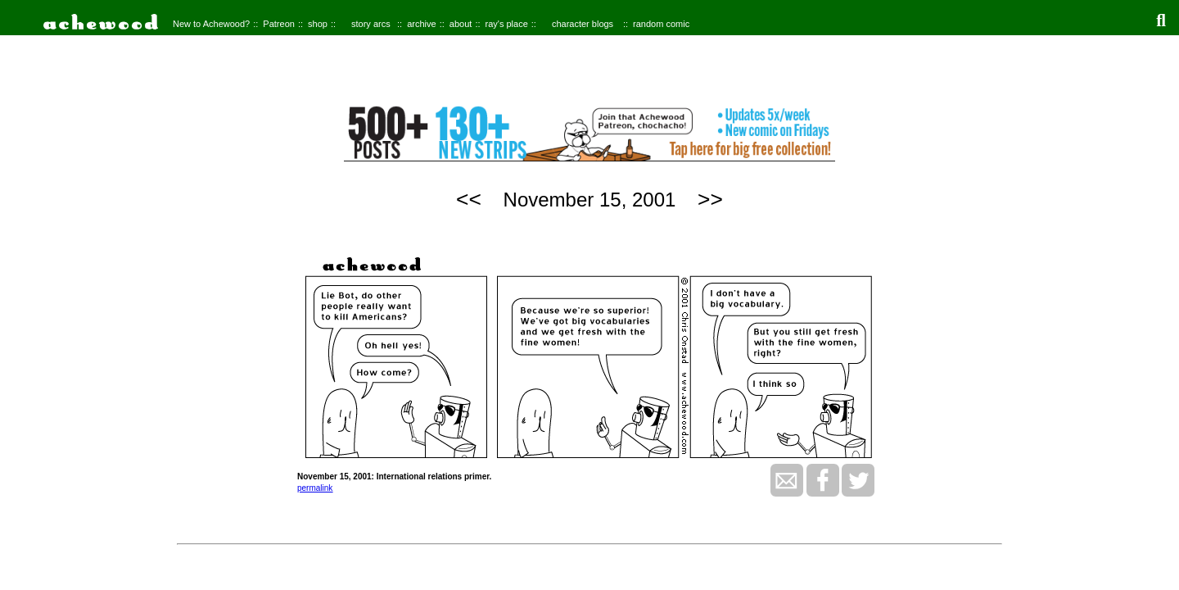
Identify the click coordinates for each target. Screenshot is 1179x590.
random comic (661, 24)
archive (421, 24)
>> (710, 199)
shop (318, 24)
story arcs (371, 24)
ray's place (507, 24)
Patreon (279, 24)
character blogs (582, 24)
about (460, 24)
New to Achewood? (211, 24)
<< (468, 199)
